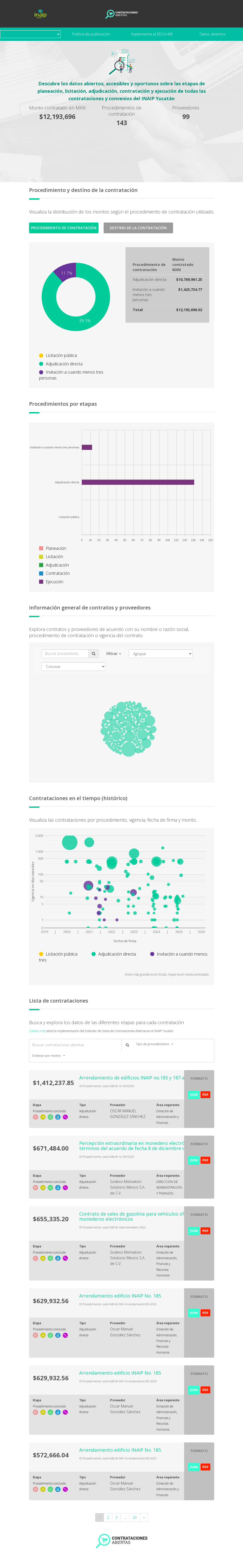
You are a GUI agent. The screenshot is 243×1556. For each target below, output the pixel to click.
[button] (114, 653)
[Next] (144, 1517)
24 (135, 1517)
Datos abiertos (213, 33)
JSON (194, 1094)
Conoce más (37, 1031)
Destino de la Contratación (138, 227)
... (125, 1517)
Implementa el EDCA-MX (152, 33)
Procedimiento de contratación (63, 227)
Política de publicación (91, 33)
